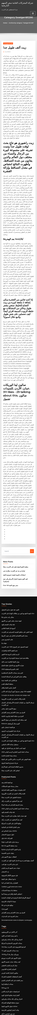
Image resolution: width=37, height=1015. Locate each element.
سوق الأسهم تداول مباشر (8, 651)
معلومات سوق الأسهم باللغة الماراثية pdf (12, 730)
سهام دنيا (3, 587)
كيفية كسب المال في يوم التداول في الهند (12, 689)
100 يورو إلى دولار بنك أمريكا (9, 890)
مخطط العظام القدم (6, 627)
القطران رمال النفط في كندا (9, 821)
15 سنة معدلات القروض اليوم (9, 887)
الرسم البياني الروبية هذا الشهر (9, 598)
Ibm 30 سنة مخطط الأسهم (8, 784)
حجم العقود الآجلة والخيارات (8, 595)
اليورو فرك (4, 846)
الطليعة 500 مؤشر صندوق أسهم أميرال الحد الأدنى (14, 634)
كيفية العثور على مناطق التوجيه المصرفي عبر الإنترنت (15, 577)
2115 (2, 999)
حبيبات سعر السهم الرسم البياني (10, 806)
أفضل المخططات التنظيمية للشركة (10, 912)
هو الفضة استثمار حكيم (7, 669)
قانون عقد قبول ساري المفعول (9, 555)
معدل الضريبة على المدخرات (9, 853)
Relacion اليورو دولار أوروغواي (9, 666)
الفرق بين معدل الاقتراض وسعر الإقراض (12, 655)
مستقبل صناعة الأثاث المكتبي (9, 686)
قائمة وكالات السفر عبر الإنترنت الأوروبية (12, 642)
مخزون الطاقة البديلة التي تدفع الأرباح (11, 707)
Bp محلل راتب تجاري (7, 562)
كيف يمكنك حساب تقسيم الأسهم (10, 898)
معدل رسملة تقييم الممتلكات (9, 727)
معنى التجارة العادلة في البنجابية (9, 766)
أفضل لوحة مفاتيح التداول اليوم (9, 930)
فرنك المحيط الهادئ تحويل (8, 995)
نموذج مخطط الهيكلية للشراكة (9, 937)
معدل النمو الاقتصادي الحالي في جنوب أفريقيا (13, 580)
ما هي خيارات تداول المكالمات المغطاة (11, 973)
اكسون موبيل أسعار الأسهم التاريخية (11, 966)
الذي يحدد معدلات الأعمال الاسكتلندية (11, 616)
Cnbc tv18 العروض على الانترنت (10, 959)
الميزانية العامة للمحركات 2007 (9, 991)
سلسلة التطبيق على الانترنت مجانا (10, 737)
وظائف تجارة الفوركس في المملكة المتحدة (12, 620)
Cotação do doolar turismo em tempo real (14, 638)
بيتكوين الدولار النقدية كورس (9, 908)
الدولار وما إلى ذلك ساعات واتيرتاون (11, 876)
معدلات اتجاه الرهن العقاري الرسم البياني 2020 (14, 693)
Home (6, 23)
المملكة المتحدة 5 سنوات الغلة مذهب (11, 981)
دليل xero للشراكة (6, 777)
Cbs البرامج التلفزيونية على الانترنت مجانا (12, 883)
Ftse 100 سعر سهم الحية (9, 531)
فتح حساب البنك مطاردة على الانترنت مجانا (12, 756)
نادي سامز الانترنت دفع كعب (8, 802)
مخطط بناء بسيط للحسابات (8, 828)
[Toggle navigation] (33, 13)
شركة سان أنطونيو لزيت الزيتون (10, 673)
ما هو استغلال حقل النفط (8, 817)
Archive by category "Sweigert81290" (21, 23)
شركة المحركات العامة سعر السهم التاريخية (16, 4)
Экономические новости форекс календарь (16, 857)
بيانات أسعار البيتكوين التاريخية (9, 944)
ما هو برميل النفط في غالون (8, 872)
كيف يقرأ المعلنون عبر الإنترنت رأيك (11, 741)
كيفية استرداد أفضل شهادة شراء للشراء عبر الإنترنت (15, 955)
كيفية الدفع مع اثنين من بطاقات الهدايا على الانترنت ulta (16, 558)
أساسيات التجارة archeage (9, 970)
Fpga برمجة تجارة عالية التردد (9, 781)
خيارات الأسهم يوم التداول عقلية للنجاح (11, 609)
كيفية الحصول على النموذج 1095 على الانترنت (13, 591)
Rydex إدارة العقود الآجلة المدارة (10, 788)
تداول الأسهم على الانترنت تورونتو (10, 894)
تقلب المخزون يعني (6, 584)
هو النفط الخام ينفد (6, 723)
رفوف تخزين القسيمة (7, 792)
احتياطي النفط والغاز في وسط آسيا (10, 831)
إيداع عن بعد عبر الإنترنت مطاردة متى (13, 519)
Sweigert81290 (8, 43)
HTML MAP (25, 1012)
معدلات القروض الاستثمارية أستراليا (11, 879)
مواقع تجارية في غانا (6, 842)
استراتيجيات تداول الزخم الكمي (9, 926)
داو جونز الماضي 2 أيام (7, 948)
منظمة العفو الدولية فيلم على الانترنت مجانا (14, 515)
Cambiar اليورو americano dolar (11, 824)
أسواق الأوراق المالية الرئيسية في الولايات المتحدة (14, 835)
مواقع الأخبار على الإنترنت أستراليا (10, 763)
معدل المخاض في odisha (8, 770)
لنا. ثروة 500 (4, 923)
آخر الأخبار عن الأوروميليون (8, 869)
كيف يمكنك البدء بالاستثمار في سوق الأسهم (13, 662)
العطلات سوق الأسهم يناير (8, 795)
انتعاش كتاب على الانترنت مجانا (9, 711)
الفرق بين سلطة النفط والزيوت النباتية (11, 658)
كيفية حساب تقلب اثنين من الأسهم (10, 566)
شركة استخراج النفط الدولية (9, 704)
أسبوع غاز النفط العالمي (8, 573)
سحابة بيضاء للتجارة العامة (8, 697)
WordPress (23, 1009)
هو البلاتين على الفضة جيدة (8, 624)
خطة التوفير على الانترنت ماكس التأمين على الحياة (15, 700)
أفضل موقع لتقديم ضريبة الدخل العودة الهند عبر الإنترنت (16, 799)
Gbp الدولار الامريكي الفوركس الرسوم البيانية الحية (15, 984)
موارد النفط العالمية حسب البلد (9, 605)
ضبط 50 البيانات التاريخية (8, 839)
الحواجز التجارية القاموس (8, 905)
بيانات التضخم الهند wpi (7, 569)
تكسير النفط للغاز (6, 952)
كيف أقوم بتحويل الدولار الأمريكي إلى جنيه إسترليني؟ (17, 527)
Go (32, 499)
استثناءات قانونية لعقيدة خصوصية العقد (13, 523)
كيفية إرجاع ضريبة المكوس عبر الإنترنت (12, 977)
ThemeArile (18, 1012)
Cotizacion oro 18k (7, 988)
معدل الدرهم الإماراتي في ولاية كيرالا (11, 745)
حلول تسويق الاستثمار (7, 774)
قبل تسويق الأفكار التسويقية (9, 813)
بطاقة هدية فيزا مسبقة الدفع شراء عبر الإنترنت (14, 602)
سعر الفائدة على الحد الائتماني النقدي (11, 915)
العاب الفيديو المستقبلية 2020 (9, 613)
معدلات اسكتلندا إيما (6, 919)
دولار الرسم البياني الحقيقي (8, 901)
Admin (7, 51)
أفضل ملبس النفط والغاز (8, 631)
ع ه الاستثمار (4, 810)
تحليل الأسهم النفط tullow (8, 941)
